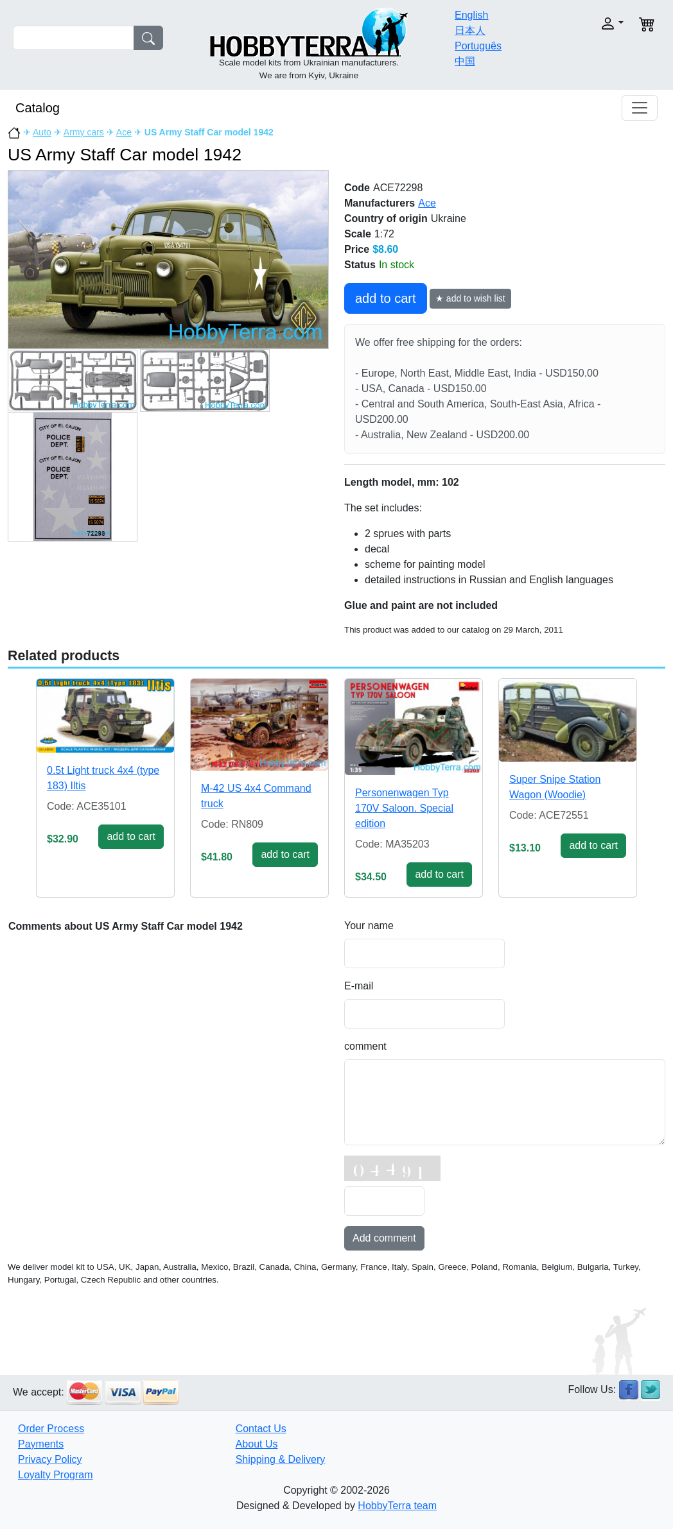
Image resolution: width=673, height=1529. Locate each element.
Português (478, 45)
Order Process (51, 1428)
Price (356, 249)
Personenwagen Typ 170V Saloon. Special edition (404, 808)
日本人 (470, 30)
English (471, 15)
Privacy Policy (50, 1459)
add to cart (385, 298)
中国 (465, 61)
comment (365, 1046)
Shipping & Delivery (281, 1459)
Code (357, 187)
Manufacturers (379, 203)
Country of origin (386, 218)
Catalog (37, 108)
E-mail (358, 985)
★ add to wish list (470, 298)
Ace (124, 132)
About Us (257, 1444)
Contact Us (261, 1428)
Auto (42, 132)
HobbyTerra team (397, 1505)
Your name (369, 925)
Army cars (84, 132)
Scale (357, 233)
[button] (594, 23)
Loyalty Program (55, 1474)
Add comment (384, 1238)
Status (360, 264)
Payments (41, 1444)
